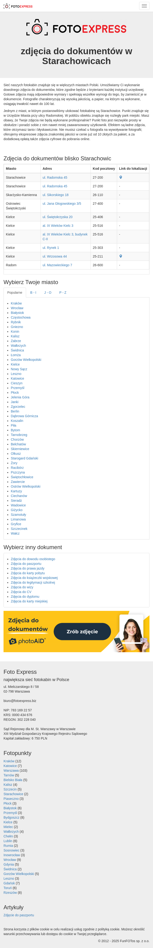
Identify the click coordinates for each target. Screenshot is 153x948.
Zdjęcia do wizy (22, 587)
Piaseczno (11, 799)
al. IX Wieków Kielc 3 (58, 225)
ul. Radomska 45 (55, 177)
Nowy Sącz (19, 369)
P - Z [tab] (62, 292)
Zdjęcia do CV (21, 592)
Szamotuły (18, 514)
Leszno (16, 374)
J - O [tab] (47, 292)
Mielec (8, 827)
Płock (15, 392)
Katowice (17, 378)
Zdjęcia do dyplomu (25, 596)
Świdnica (17, 350)
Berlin (15, 411)
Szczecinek (19, 529)
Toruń (8, 888)
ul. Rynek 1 (51, 248)
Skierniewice (20, 449)
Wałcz (15, 533)
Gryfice (16, 524)
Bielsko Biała (13, 780)
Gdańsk (9, 883)
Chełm (8, 836)
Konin (15, 331)
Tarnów (9, 775)
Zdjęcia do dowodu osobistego (33, 559)
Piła (13, 425)
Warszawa (11, 770)
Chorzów (17, 439)
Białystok (17, 313)
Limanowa (18, 519)
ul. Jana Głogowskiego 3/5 (62, 203)
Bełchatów (18, 444)
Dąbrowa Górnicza (24, 416)
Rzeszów (10, 892)
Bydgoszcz (11, 817)
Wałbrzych (18, 345)
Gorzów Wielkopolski (26, 360)
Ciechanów (19, 496)
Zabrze (16, 341)
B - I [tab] (33, 292)
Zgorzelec (18, 406)
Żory (14, 463)
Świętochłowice (22, 477)
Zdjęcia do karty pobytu (28, 573)
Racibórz (17, 468)
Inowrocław (12, 855)
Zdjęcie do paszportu (19, 915)
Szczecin (10, 789)
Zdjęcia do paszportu (26, 564)
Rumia (8, 846)
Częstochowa (21, 317)
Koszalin (17, 421)
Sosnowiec (11, 850)
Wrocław (17, 308)
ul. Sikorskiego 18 (56, 195)
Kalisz (15, 336)
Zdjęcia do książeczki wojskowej (34, 578)
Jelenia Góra (20, 397)
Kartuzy (16, 491)
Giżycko (17, 510)
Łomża (16, 355)
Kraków (16, 303)
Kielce (15, 364)
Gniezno (17, 327)
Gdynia (9, 864)
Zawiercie (18, 482)
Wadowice (18, 505)
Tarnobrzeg (19, 435)
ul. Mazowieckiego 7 (57, 265)
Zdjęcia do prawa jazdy (27, 568)
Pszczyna (18, 472)
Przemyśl (17, 388)
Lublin (8, 841)
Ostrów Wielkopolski (25, 486)
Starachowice (13, 794)
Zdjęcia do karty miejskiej (29, 601)
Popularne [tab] (14, 292)
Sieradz (16, 500)
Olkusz (16, 453)
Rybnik (16, 322)
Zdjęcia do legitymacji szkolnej (33, 582)
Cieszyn (17, 383)
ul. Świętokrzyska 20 (58, 217)
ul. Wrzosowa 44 (55, 256)
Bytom (15, 430)
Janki (15, 402)
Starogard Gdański (24, 458)
